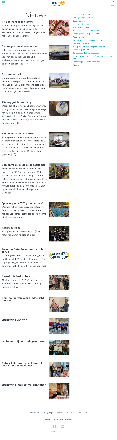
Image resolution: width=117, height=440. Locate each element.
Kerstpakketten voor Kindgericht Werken (89, 46)
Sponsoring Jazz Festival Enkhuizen (86, 61)
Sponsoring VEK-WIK (81, 50)
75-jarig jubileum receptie (83, 24)
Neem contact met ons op (58, 419)
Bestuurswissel (79, 21)
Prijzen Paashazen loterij (82, 14)
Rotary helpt (47, 412)
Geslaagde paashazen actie (83, 17)
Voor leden (82, 412)
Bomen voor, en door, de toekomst (87, 30)
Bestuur (70, 412)
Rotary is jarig (78, 37)
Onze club (34, 412)
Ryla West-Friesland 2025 (83, 27)
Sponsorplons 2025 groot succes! (86, 34)
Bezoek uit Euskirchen (81, 43)
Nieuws (76, 65)
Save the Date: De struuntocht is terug (88, 40)
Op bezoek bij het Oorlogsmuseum (87, 53)
